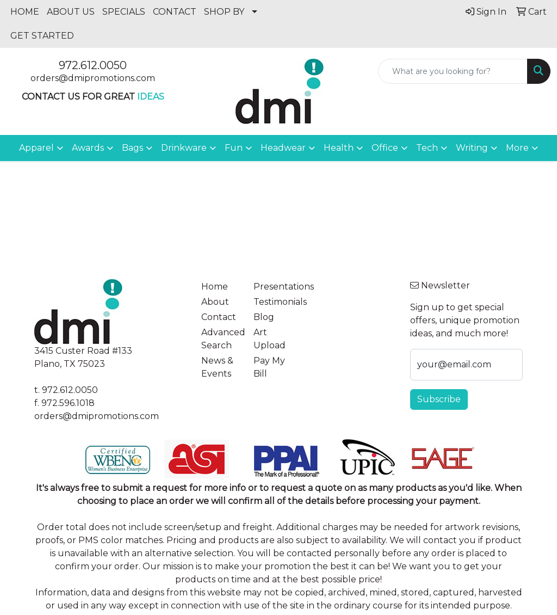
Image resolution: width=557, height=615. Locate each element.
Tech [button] (427, 148)
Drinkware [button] (184, 148)
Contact (218, 317)
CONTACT (174, 12)
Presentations (273, 286)
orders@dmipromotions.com (92, 78)
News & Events (217, 367)
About (215, 302)
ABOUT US (71, 12)
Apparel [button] (36, 148)
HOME (24, 12)
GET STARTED (42, 35)
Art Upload (269, 338)
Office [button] (385, 148)
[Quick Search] (453, 71)
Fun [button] (234, 148)
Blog (263, 317)
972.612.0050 (93, 65)
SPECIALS (123, 12)
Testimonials (273, 302)
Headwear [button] (283, 148)
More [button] (517, 148)
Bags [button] (132, 148)
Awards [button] (88, 148)
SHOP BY (224, 12)
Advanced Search (220, 338)
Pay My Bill (269, 367)
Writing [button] (472, 148)
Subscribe (439, 399)
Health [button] (339, 148)
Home (214, 286)
